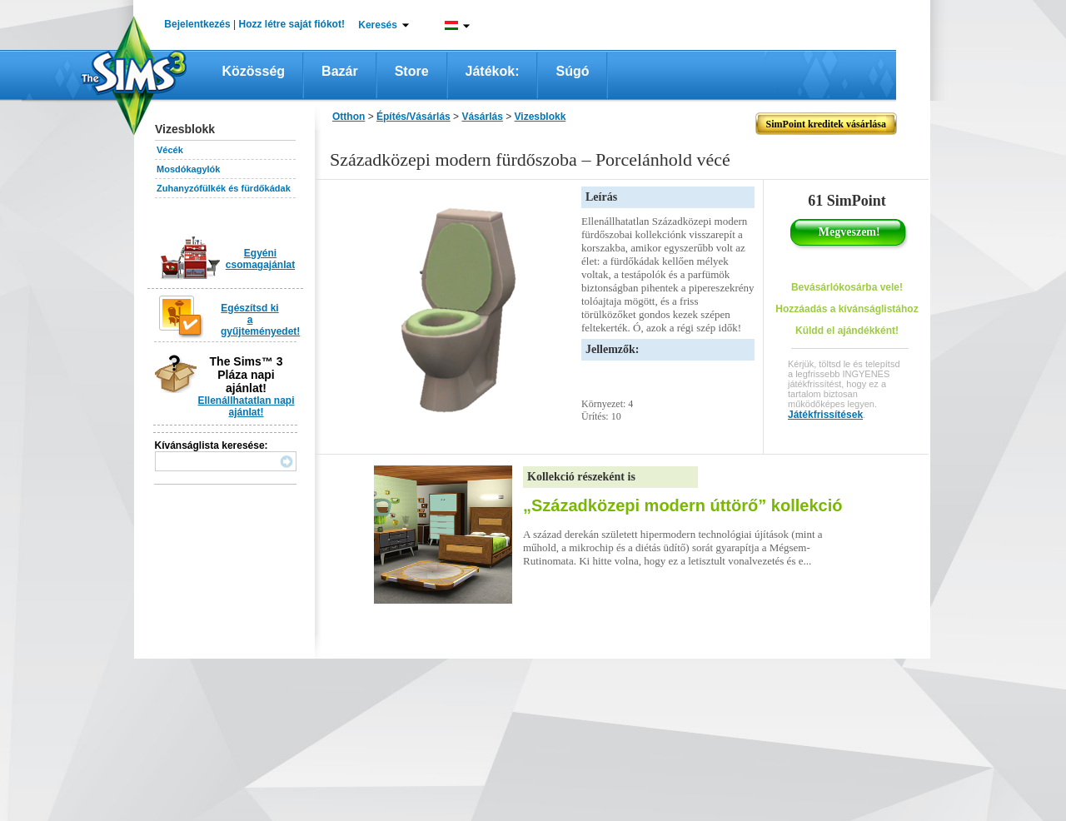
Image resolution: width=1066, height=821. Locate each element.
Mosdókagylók (188, 169)
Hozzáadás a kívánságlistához (846, 309)
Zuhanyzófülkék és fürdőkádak (224, 188)
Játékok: (493, 71)
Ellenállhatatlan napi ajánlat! (245, 406)
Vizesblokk (540, 116)
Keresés (377, 25)
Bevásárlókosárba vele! (847, 287)
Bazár (339, 71)
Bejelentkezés (197, 24)
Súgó (572, 71)
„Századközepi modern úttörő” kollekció (682, 505)
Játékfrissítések (825, 414)
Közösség (254, 71)
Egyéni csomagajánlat (260, 259)
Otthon (348, 116)
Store (412, 71)
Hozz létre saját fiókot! (292, 24)
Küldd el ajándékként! (847, 330)
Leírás (601, 197)
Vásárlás (481, 116)
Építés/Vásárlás (413, 116)
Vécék (170, 150)
